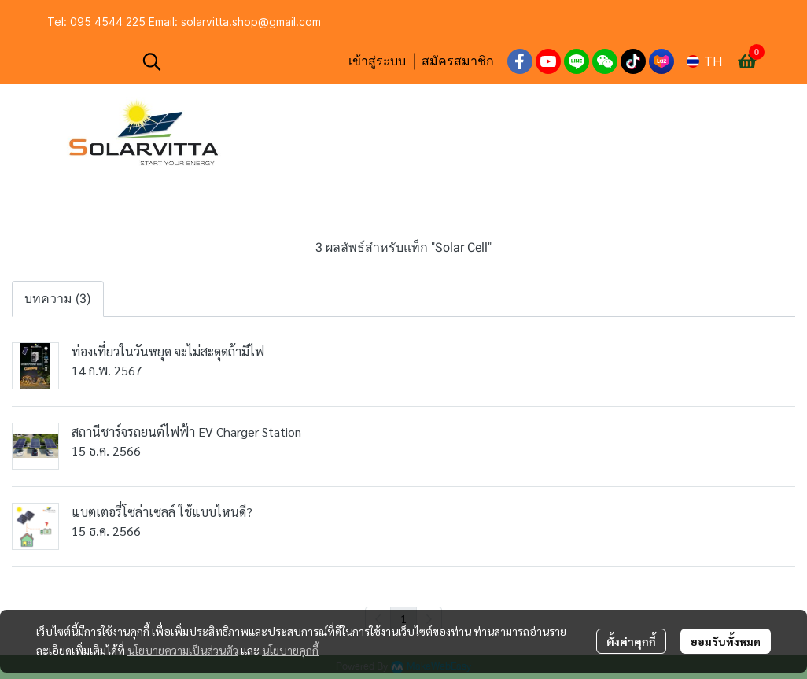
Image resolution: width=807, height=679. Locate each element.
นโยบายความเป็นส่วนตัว (182, 650)
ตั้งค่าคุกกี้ (631, 641)
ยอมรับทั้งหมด (726, 641)
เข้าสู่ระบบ (377, 61)
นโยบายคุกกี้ (290, 650)
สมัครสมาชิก (458, 61)
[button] (236, 61)
